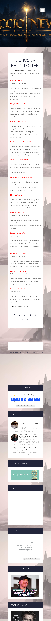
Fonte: (12, 306)
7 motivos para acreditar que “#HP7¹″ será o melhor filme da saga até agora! (23, 427)
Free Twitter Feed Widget (31, 525)
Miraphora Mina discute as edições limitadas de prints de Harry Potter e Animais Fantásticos (29, 402)
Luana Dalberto (20, 70)
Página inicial (26, 344)
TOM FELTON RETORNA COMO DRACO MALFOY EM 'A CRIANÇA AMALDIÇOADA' (28, 415)
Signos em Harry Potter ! (25, 62)
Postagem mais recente (15, 344)
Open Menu (42, 10)
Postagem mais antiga (37, 344)
